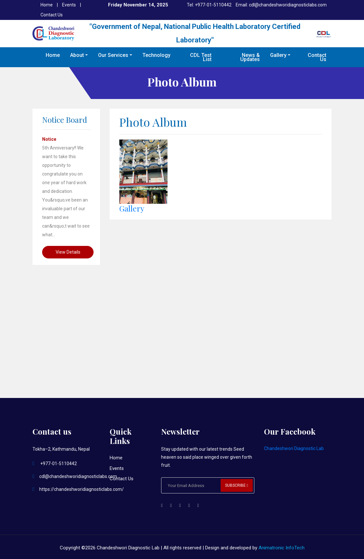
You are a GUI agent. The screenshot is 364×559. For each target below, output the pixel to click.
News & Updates (250, 57)
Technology (156, 55)
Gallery (131, 208)
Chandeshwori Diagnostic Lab (294, 448)
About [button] (77, 55)
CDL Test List (201, 57)
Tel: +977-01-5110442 (209, 4)
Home (47, 4)
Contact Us (52, 14)
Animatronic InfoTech (282, 548)
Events (69, 4)
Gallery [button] (278, 55)
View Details (68, 252)
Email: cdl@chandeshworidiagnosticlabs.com (281, 4)
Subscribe (236, 485)
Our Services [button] (113, 55)
